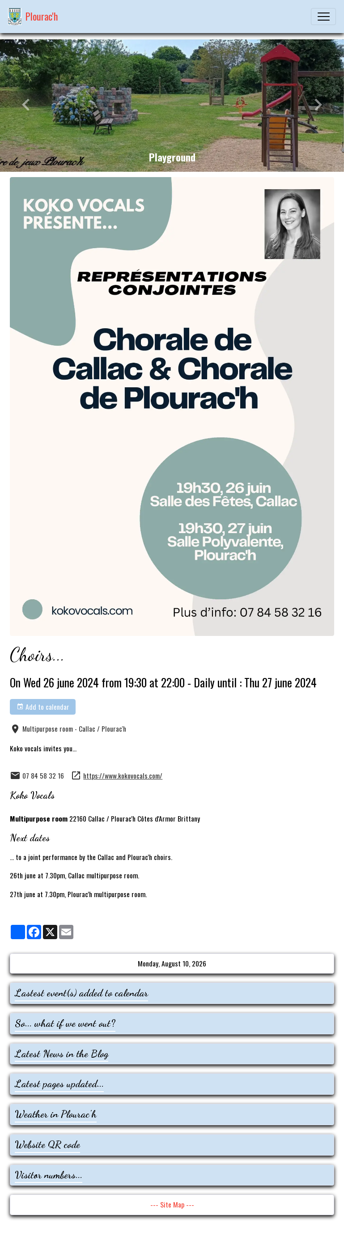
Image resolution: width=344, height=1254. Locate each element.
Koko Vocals (32, 795)
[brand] (33, 16)
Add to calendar (43, 706)
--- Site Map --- (172, 1204)
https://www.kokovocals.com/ (122, 775)
